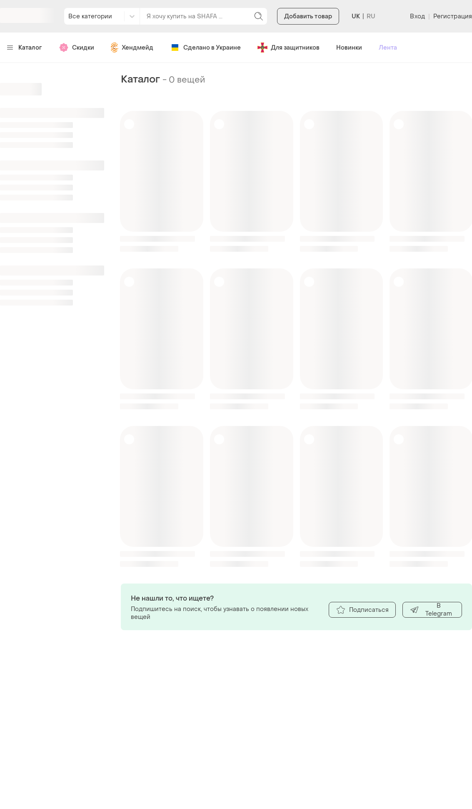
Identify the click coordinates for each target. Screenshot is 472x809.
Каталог (24, 48)
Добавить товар (308, 16)
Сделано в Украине (205, 48)
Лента (388, 48)
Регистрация (452, 16)
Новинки (349, 48)
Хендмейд (132, 48)
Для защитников (288, 48)
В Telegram (431, 610)
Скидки (76, 48)
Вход (417, 16)
